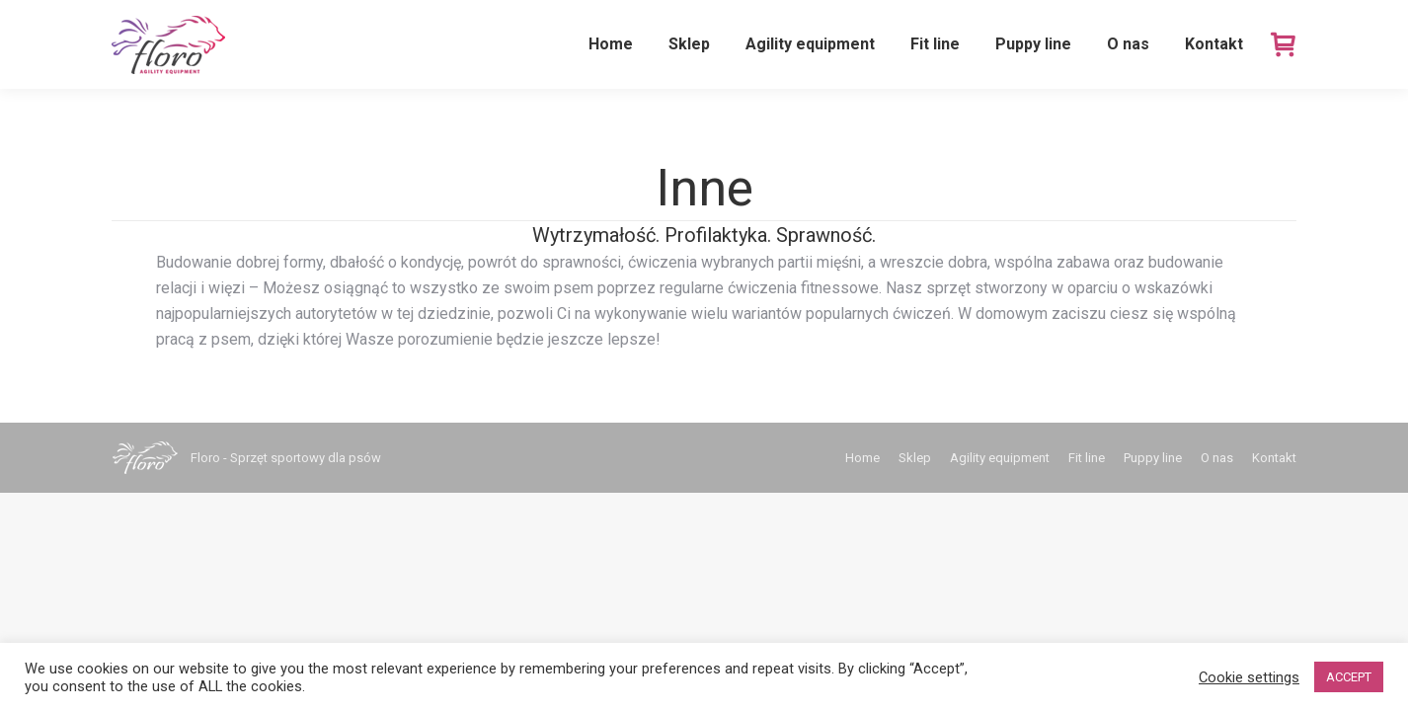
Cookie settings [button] (1249, 677)
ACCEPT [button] (1348, 677)
